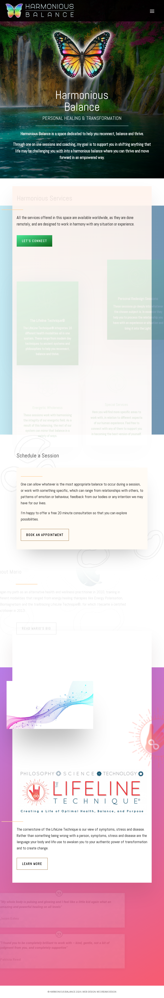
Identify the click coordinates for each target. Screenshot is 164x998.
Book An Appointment (44, 535)
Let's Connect (34, 241)
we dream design (106, 992)
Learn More (32, 864)
